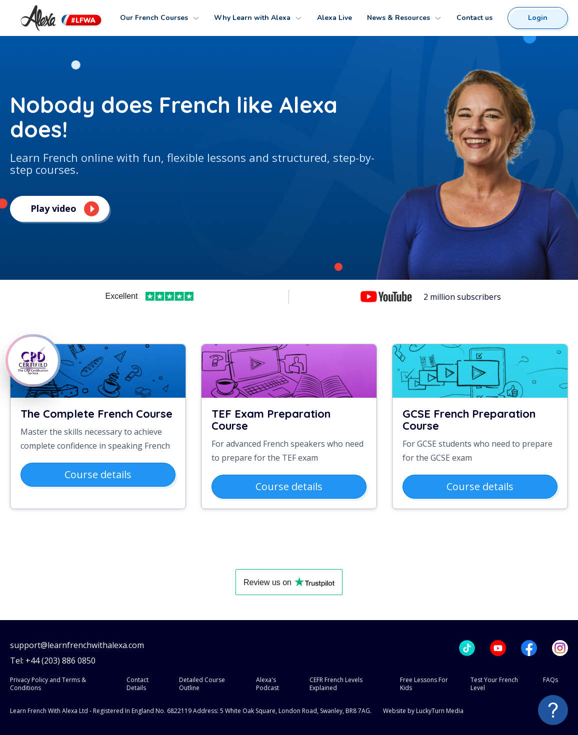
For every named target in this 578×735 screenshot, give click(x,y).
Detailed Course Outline (202, 684)
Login (538, 17)
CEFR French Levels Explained (336, 684)
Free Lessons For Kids (424, 684)
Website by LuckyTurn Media (423, 711)
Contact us (474, 17)
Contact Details (137, 684)
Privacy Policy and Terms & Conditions (48, 684)
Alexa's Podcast (267, 684)
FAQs (550, 680)
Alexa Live (334, 17)
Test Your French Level (494, 684)
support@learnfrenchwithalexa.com (77, 645)
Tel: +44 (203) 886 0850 (53, 661)
